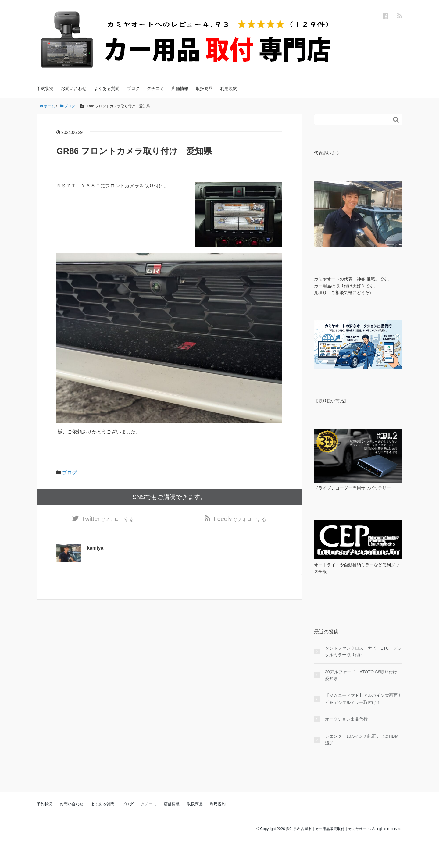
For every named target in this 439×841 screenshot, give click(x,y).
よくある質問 (107, 88)
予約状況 (45, 88)
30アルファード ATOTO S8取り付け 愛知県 (363, 675)
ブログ (133, 88)
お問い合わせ (74, 88)
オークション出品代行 (346, 719)
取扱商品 (204, 88)
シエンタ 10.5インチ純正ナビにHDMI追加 (362, 739)
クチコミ (155, 88)
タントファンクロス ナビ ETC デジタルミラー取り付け (363, 651)
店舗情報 (179, 88)
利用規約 (228, 88)
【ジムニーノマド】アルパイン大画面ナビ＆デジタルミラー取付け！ (363, 698)
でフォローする (108, 518)
